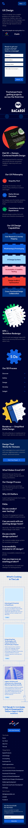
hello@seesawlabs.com (8, 794)
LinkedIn (4, 797)
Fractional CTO (6, 761)
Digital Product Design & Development (12, 779)
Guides (7, 617)
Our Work (5, 741)
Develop (14, 387)
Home (4, 738)
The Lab (4, 746)
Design (14, 382)
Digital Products (6, 753)
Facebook (5, 799)
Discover (14, 373)
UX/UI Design (6, 755)
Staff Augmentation (8, 764)
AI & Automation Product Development (13, 770)
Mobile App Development (9, 782)
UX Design (5, 787)
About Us (4, 743)
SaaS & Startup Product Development (12, 785)
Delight (14, 391)
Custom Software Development (11, 776)
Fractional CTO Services (8, 773)
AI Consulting (6, 758)
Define (14, 378)
